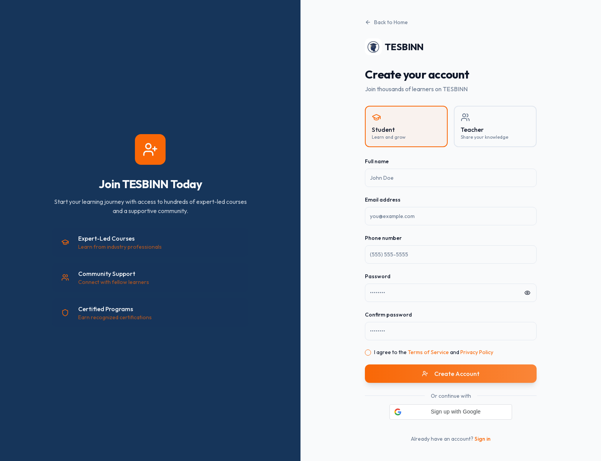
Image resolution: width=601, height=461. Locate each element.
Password (378, 276)
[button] (450, 412)
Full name (377, 161)
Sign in (483, 438)
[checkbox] (368, 352)
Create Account (450, 373)
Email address (383, 199)
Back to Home (386, 22)
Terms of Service (428, 352)
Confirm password (388, 314)
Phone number (383, 238)
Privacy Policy (476, 352)
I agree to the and (433, 352)
